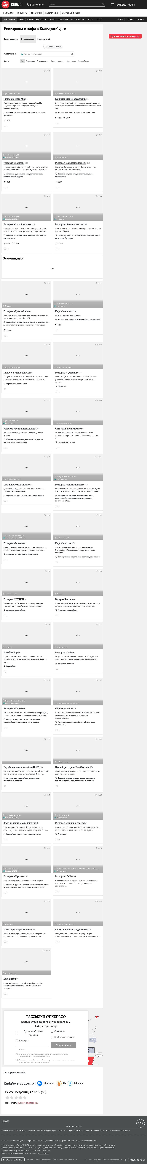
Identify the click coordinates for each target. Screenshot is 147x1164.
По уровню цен (27, 39)
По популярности (11, 39)
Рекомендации (13, 258)
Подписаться (63, 1045)
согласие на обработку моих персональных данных (40, 1054)
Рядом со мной (43, 39)
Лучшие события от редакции (34, 1033)
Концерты (24, 1040)
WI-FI (58, 118)
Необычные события (64, 1036)
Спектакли (59, 1031)
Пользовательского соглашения (38, 1062)
